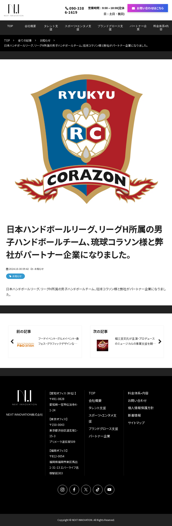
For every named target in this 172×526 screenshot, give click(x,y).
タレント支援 (51, 27)
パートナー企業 (138, 27)
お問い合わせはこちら (150, 8)
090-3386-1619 (74, 10)
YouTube (109, 490)
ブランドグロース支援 (110, 27)
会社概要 (30, 26)
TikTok (98, 490)
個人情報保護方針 (141, 407)
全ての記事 (25, 40)
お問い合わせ (137, 400)
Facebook (74, 490)
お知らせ (45, 40)
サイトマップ (136, 422)
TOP (10, 26)
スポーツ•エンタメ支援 (78, 27)
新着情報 (134, 415)
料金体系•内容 (161, 27)
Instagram (62, 490)
